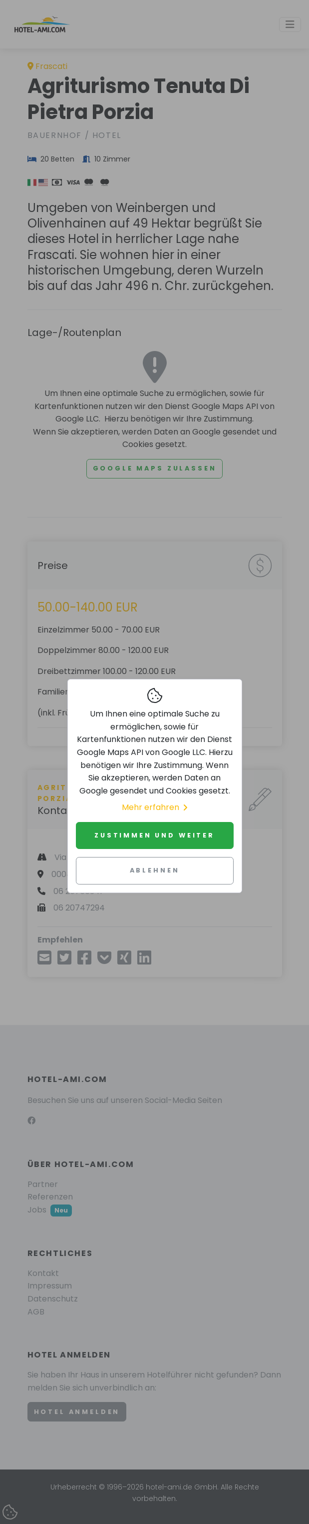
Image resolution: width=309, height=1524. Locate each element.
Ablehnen (155, 870)
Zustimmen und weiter (154, 835)
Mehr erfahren (154, 807)
